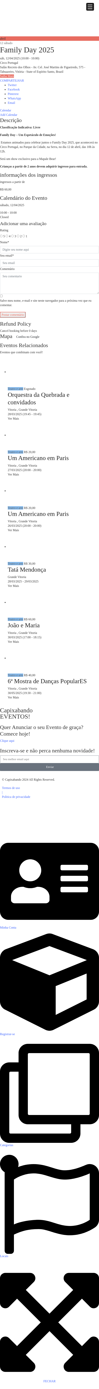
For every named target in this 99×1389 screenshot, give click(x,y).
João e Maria (24, 625)
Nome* (4, 242)
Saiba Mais (7, 76)
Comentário (7, 269)
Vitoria (12, 409)
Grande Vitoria (28, 409)
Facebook (14, 89)
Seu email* (7, 255)
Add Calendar (8, 114)
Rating (4, 230)
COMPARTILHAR (12, 80)
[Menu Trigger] (90, 7)
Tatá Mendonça (27, 569)
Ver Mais (13, 418)
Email (11, 102)
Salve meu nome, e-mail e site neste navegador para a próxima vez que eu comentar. (45, 303)
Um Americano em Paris (38, 457)
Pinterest (13, 94)
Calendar (5, 110)
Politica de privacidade (16, 796)
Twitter (12, 85)
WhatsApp (14, 98)
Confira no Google (27, 336)
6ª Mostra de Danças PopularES (47, 681)
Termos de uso (11, 788)
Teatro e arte (15, 388)
